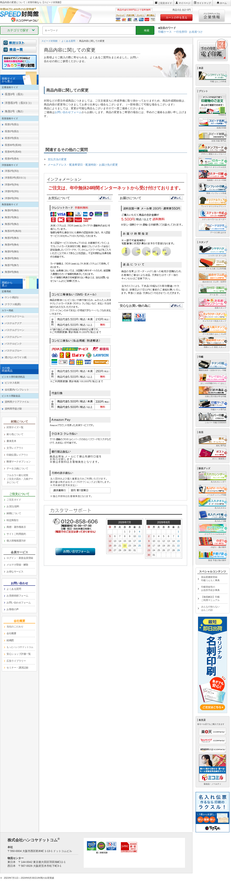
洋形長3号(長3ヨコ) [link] (15, 177)
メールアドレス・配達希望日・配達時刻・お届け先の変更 (83, 164)
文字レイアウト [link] (15, 447)
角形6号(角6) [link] (11, 258)
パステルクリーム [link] (14, 316)
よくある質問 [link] (14, 588)
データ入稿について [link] (17, 468)
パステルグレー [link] (13, 336)
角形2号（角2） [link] (15, 111)
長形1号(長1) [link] (11, 124)
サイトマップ (204, 3)
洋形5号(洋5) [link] (11, 191)
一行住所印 (180, 31)
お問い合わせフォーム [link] (19, 602)
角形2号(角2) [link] (11, 224)
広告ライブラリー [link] (16, 660)
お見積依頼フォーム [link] (17, 595)
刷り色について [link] (15, 434)
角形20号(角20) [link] (13, 230)
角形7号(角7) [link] (11, 265)
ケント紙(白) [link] (11, 297)
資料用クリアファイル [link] (17, 401)
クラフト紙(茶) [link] (13, 304)
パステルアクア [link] (13, 323)
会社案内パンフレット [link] (17, 389)
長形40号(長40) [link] (13, 151)
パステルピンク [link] (13, 343)
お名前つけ (196, 31)
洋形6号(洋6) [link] (11, 198)
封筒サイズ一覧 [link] (15, 427)
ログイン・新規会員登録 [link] (20, 557)
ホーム (223, 3)
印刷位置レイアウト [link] (17, 454)
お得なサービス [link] (15, 571)
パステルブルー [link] (13, 350)
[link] (19, 647)
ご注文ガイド (165, 3)
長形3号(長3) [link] (11, 138)
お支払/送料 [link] (13, 506)
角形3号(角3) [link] (11, 237)
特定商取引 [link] (13, 520)
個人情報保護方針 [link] (16, 540)
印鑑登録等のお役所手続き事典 (210, 589)
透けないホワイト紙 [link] (16, 357)
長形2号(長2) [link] (11, 131)
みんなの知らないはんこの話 (210, 608)
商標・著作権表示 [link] (16, 527)
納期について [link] (14, 513)
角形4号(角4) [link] (11, 244)
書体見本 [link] (11, 441)
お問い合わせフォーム (68, 112)
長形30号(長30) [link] (13, 144)
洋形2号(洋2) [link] (11, 170)
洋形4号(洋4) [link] (11, 184)
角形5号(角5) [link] (11, 251)
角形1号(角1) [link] (11, 217)
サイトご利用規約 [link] (16, 533)
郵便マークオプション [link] (19, 461)
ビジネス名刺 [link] (12, 382)
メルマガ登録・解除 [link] (17, 564)
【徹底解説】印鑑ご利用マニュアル (210, 599)
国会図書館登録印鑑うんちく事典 (210, 579)
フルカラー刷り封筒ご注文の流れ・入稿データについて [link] (20, 479)
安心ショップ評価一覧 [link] (19, 653)
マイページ (184, 3)
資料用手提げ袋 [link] (13, 408)
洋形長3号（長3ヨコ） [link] (19, 102)
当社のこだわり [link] (15, 626)
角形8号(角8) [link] (11, 271)
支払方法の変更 (57, 159)
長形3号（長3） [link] (15, 94)
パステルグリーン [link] (14, 330)
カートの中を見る (176, 17)
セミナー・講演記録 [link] (17, 667)
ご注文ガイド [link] (14, 499)
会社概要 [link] (11, 633)
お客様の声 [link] (13, 609)
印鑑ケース (165, 31)
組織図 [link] (10, 640)
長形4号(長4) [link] (11, 158)
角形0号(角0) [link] (11, 210)
